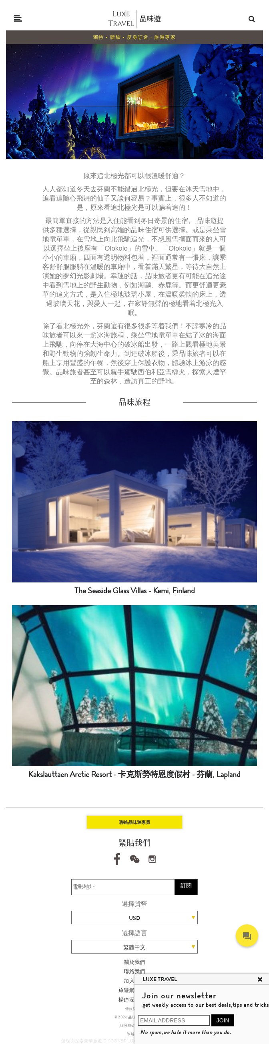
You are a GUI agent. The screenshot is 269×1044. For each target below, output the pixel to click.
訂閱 (186, 885)
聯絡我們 (134, 971)
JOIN (223, 1020)
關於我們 (134, 962)
